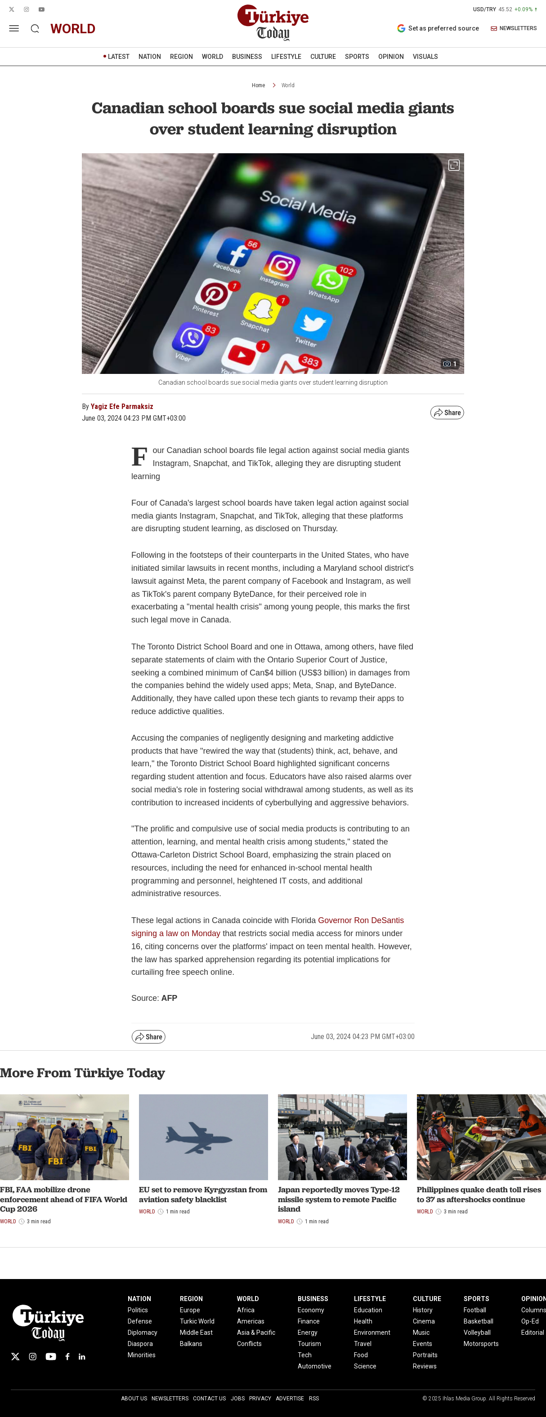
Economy (311, 1310)
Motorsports (481, 1343)
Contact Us (209, 1398)
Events (422, 1343)
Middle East (196, 1332)
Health (363, 1321)
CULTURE (323, 56)
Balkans (191, 1343)
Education (368, 1310)
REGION (181, 56)
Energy (308, 1332)
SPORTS (357, 56)
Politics (138, 1310)
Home (258, 85)
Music (421, 1332)
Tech (305, 1355)
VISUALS (425, 56)
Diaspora (140, 1343)
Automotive (314, 1366)
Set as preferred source (438, 28)
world (73, 28)
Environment (372, 1332)
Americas (250, 1321)
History (423, 1310)
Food (361, 1355)
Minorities (142, 1355)
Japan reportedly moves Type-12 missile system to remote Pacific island (339, 1199)
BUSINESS (247, 56)
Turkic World (197, 1321)
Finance (309, 1321)
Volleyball (477, 1332)
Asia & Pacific (256, 1332)
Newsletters (170, 1398)
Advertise (290, 1398)
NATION (150, 56)
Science (365, 1366)
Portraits (425, 1355)
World (288, 85)
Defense (140, 1321)
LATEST (119, 56)
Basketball (478, 1321)
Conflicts (249, 1343)
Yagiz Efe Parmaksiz (122, 406)
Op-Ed (530, 1321)
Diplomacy (142, 1332)
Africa (246, 1310)
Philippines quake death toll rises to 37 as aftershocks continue (479, 1194)
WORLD (212, 56)
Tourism (309, 1343)
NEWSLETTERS (514, 28)
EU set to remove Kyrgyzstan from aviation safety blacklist (203, 1194)
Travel (362, 1343)
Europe (190, 1310)
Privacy (260, 1398)
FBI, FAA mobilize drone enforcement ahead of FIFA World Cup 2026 (63, 1199)
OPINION (391, 56)
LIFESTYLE (286, 56)
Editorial (532, 1332)
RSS (314, 1398)
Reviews (425, 1366)
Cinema (424, 1321)
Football (475, 1310)
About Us (134, 1398)
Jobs (238, 1398)
